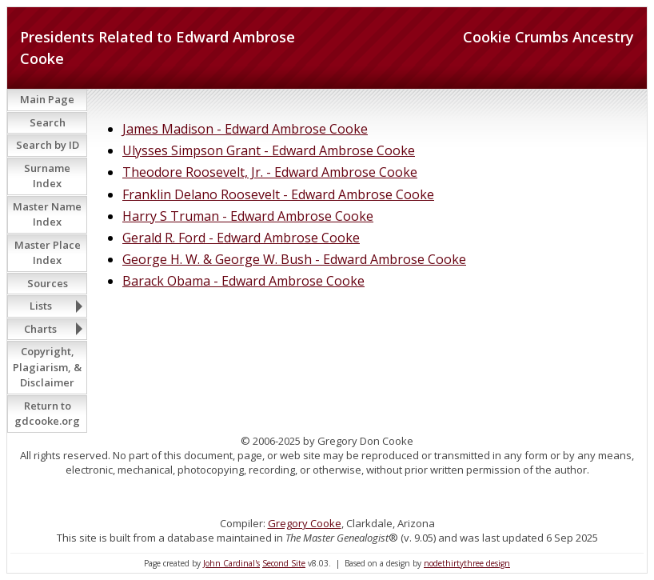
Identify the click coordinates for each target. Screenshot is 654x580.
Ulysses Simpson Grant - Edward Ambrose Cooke (268, 150)
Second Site (283, 563)
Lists (41, 305)
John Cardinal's (231, 563)
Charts (40, 329)
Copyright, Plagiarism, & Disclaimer (47, 367)
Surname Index (47, 176)
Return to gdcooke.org (47, 413)
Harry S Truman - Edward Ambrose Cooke (247, 216)
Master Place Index (47, 253)
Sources (47, 283)
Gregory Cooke (304, 523)
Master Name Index (47, 214)
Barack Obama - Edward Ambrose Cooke (243, 281)
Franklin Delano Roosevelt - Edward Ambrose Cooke (278, 194)
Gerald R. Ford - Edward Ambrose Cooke (241, 237)
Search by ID (47, 145)
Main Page (47, 99)
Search (48, 122)
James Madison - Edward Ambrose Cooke (245, 129)
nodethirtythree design (467, 563)
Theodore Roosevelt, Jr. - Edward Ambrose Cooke (269, 172)
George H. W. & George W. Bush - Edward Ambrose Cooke (294, 259)
